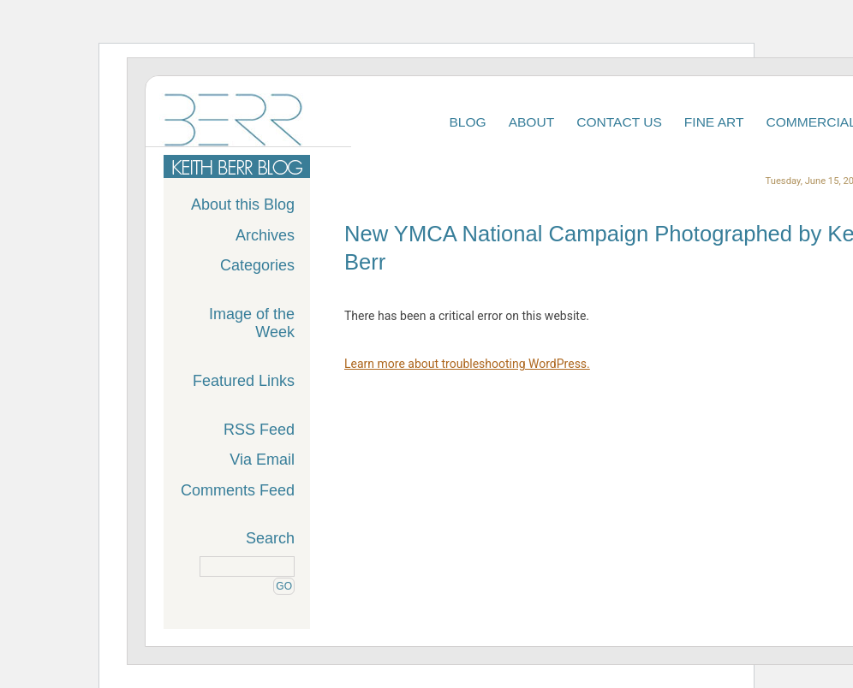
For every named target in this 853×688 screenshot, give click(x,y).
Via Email (262, 459)
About (532, 122)
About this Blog (243, 204)
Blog (467, 122)
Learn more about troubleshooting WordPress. (467, 364)
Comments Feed (238, 490)
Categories (257, 265)
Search (270, 538)
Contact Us (619, 122)
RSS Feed (259, 429)
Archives (265, 235)
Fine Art (714, 122)
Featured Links (244, 380)
